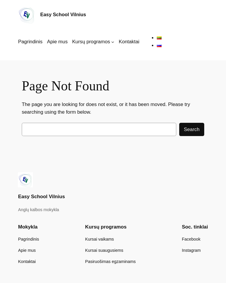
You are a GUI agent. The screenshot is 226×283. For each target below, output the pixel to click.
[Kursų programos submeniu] (112, 41)
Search (192, 129)
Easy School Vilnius (63, 14)
